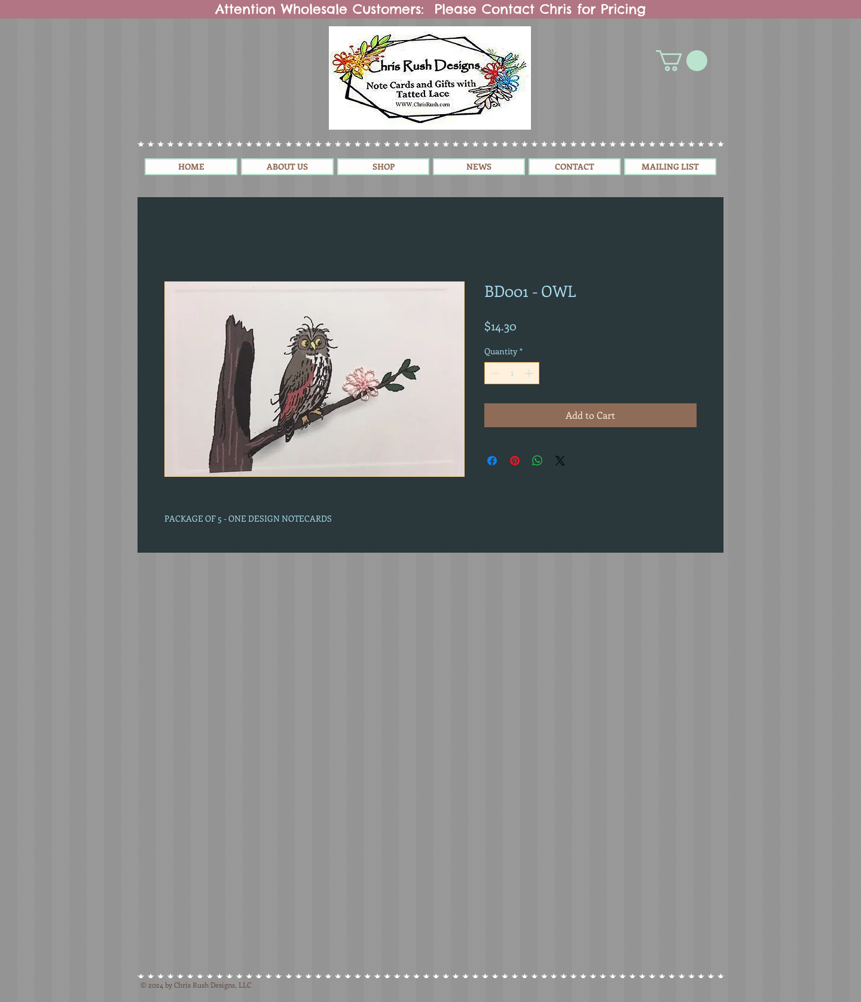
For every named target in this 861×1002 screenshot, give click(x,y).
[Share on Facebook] (492, 460)
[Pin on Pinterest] (515, 460)
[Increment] (530, 373)
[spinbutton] (512, 373)
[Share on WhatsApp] (537, 460)
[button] (681, 60)
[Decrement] (493, 373)
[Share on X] (560, 460)
